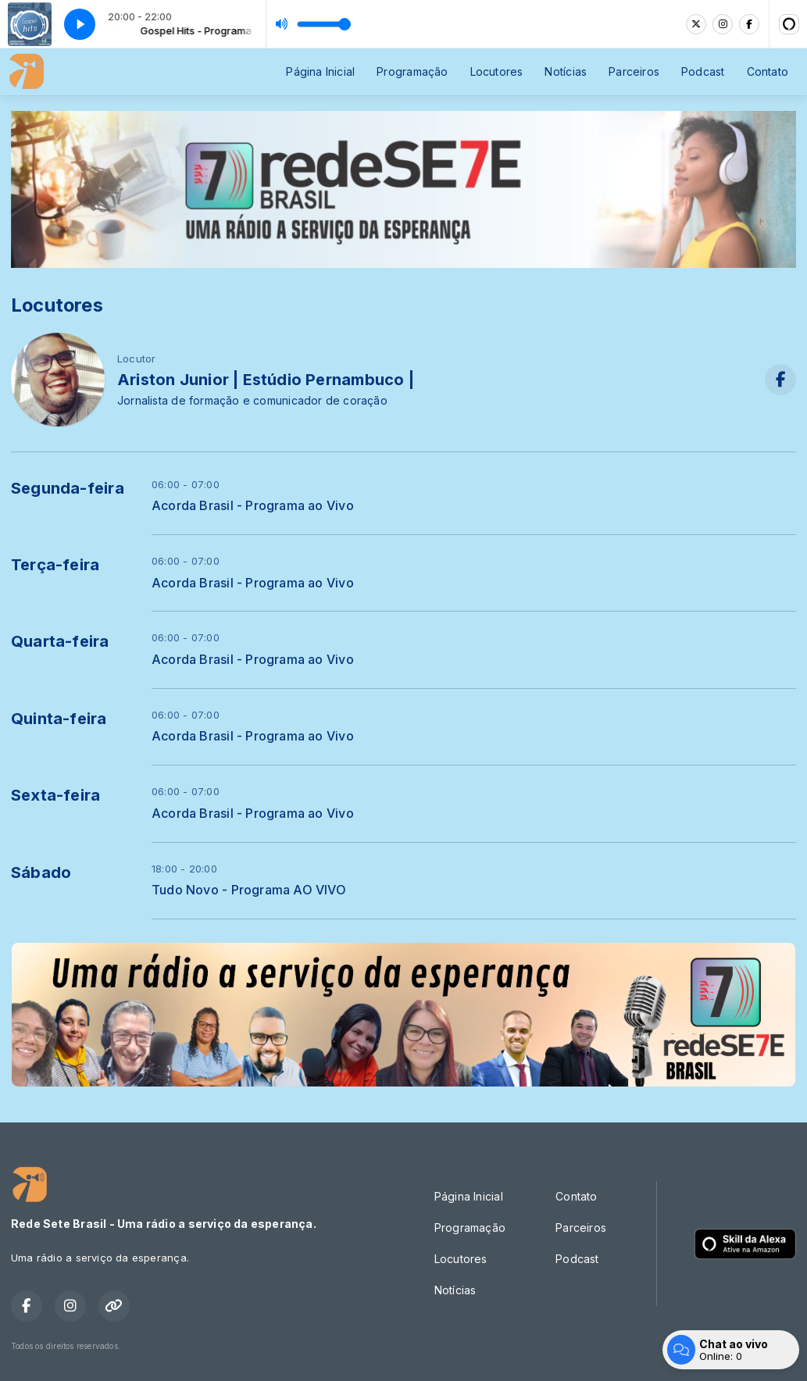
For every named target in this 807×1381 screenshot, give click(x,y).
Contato (767, 71)
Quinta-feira (59, 718)
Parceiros (634, 71)
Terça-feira (55, 564)
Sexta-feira (55, 795)
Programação (412, 71)
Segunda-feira (67, 488)
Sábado (41, 872)
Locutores (496, 71)
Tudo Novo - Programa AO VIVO (249, 890)
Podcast (702, 71)
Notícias (566, 71)
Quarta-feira (60, 641)
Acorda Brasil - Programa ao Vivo (253, 505)
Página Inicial (320, 71)
